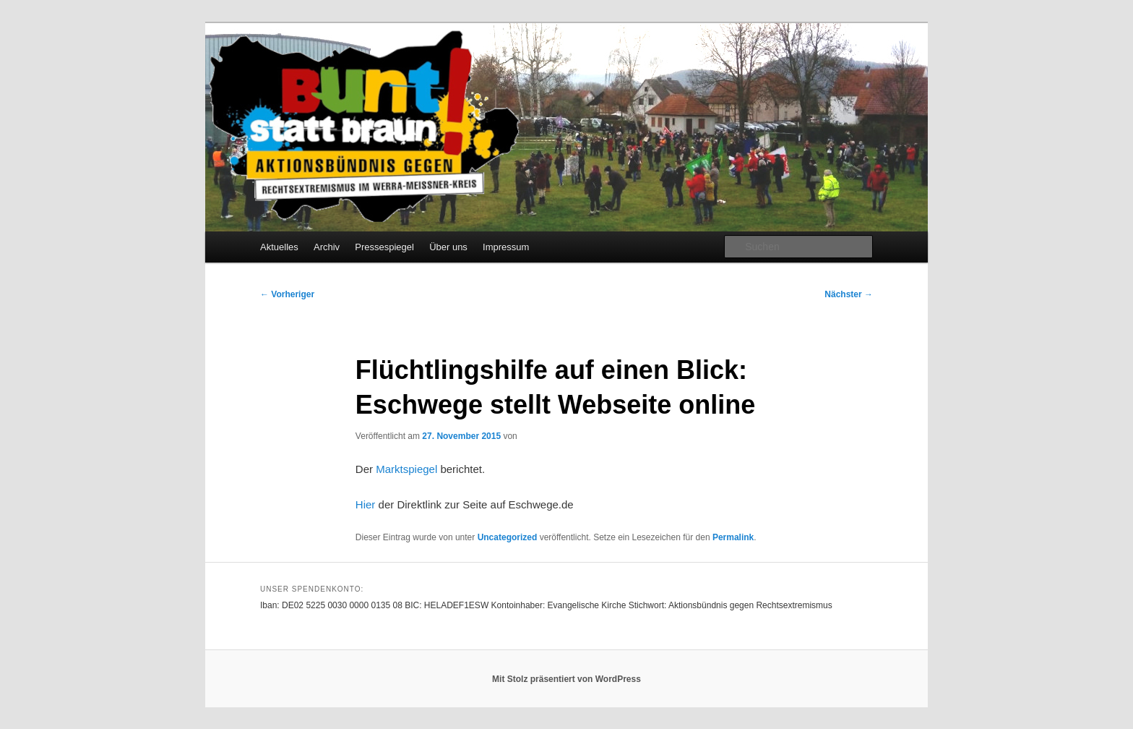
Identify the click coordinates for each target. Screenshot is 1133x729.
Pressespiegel (384, 247)
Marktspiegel (406, 469)
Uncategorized (508, 537)
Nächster (848, 294)
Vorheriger (287, 294)
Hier (366, 504)
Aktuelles (279, 247)
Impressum (506, 247)
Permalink (733, 537)
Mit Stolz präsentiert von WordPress (566, 679)
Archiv (327, 247)
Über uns (448, 247)
